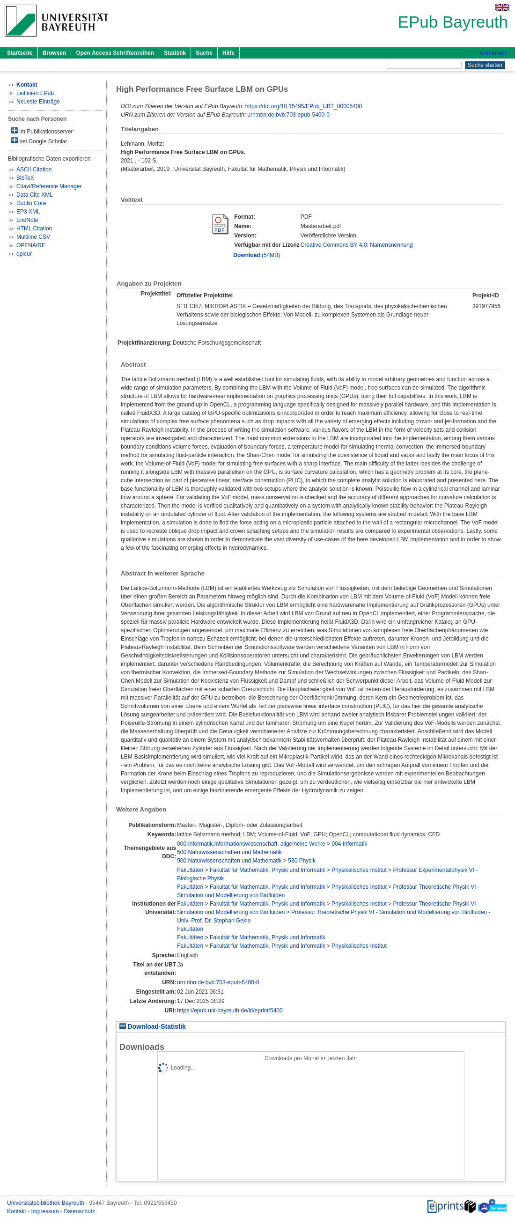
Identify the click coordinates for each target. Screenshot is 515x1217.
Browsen (54, 53)
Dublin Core (31, 203)
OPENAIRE (30, 245)
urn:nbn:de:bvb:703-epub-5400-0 (288, 114)
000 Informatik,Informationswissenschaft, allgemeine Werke (251, 844)
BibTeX (25, 178)
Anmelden (493, 53)
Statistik (175, 53)
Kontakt (17, 1211)
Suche (204, 53)
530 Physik (302, 860)
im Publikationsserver (42, 131)
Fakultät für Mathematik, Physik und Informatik (267, 870)
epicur (24, 254)
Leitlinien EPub (35, 93)
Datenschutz (79, 1211)
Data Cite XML (34, 195)
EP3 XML (28, 211)
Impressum (45, 1211)
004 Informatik (349, 844)
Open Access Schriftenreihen (115, 53)
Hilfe (228, 53)
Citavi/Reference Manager (48, 186)
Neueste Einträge (38, 101)
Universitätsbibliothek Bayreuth (46, 1203)
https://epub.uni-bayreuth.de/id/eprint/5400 (230, 1010)
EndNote (27, 220)
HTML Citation (34, 228)
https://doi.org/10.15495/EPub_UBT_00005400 (303, 106)
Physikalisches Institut (358, 870)
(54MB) (256, 255)
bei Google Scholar (39, 141)
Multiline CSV (33, 237)
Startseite (20, 53)
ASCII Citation (34, 169)
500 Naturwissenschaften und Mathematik (229, 852)
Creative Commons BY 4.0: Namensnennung (357, 245)
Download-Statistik (152, 1026)
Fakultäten (190, 870)
